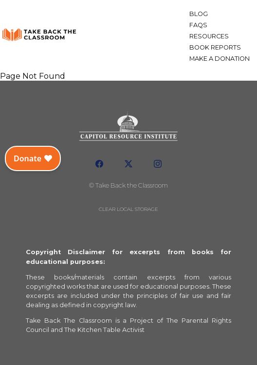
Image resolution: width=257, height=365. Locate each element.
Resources (209, 36)
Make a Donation (219, 58)
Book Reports (215, 47)
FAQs (198, 25)
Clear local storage (128, 209)
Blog (198, 13)
